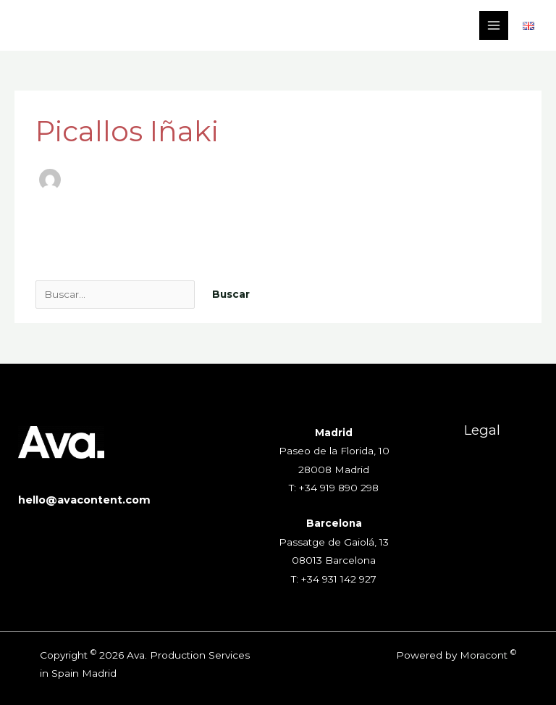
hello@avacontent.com (84, 499)
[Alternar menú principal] (494, 26)
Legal (482, 430)
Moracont (483, 655)
